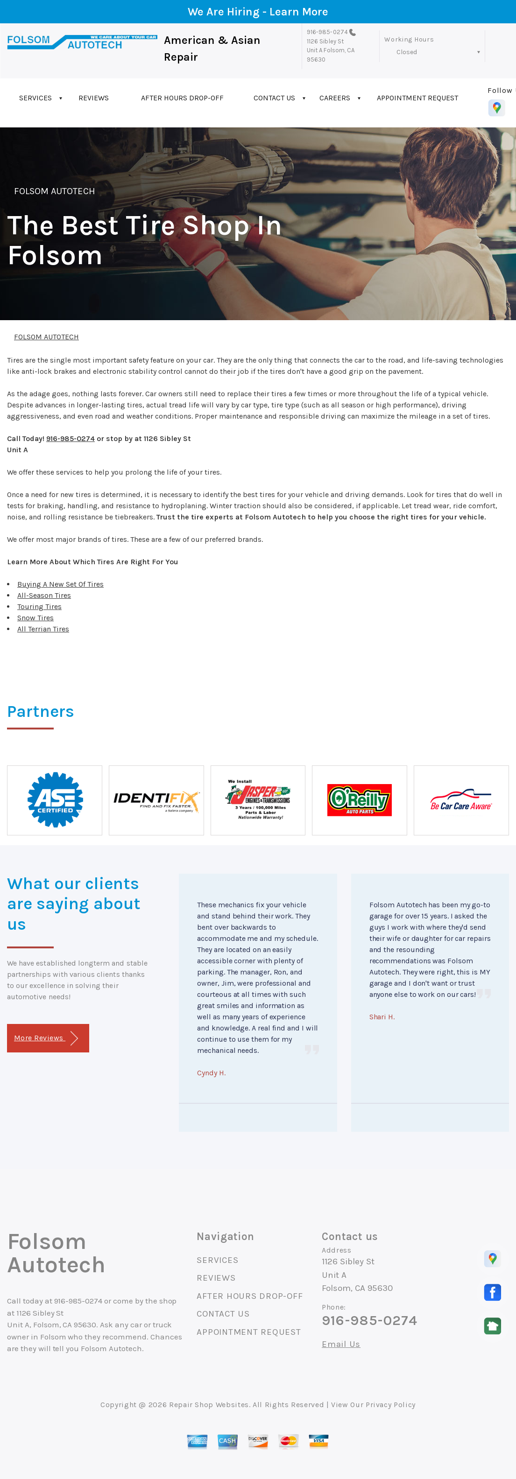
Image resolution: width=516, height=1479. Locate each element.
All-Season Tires (44, 595)
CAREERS (334, 97)
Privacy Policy (391, 1404)
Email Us (341, 1344)
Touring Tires (39, 606)
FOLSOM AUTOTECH (54, 191)
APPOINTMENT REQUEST (417, 97)
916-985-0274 (327, 31)
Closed (406, 52)
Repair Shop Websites (209, 1404)
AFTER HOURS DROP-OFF (182, 97)
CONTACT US (274, 97)
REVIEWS (93, 97)
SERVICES (35, 97)
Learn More (298, 11)
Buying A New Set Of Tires (60, 584)
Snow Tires (35, 617)
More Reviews (46, 1038)
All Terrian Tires (43, 628)
